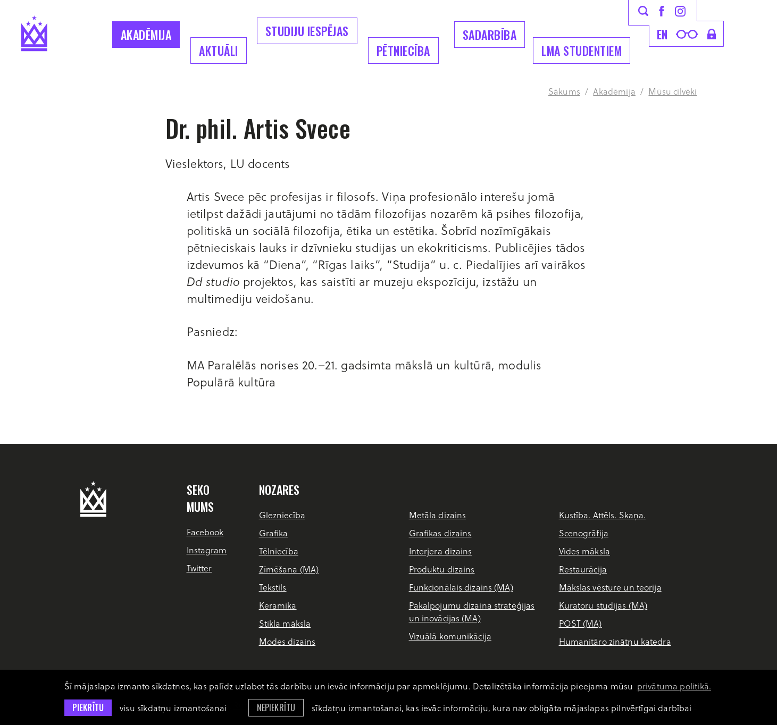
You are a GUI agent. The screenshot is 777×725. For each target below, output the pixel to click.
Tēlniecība (278, 551)
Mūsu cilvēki (672, 91)
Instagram (207, 550)
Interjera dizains (440, 551)
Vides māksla (584, 551)
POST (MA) (580, 623)
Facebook (205, 532)
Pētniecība (403, 50)
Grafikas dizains (440, 533)
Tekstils (273, 587)
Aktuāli (218, 50)
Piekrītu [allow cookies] (88, 707)
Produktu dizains (442, 569)
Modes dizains (287, 641)
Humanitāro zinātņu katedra (615, 641)
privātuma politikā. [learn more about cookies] (674, 686)
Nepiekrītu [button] (276, 707)
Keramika (278, 605)
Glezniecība (282, 515)
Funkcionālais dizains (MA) (461, 587)
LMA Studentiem (581, 50)
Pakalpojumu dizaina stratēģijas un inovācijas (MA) (472, 611)
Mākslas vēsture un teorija (610, 587)
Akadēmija (146, 34)
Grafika (273, 533)
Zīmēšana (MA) (289, 569)
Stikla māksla (285, 623)
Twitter (199, 568)
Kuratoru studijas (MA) (603, 605)
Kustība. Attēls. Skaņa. (602, 515)
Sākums (564, 91)
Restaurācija (583, 569)
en (662, 34)
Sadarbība (490, 34)
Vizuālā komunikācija (450, 636)
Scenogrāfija (583, 533)
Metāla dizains (437, 515)
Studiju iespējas (307, 30)
